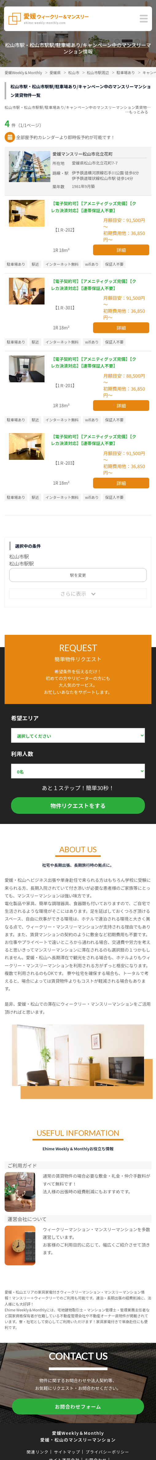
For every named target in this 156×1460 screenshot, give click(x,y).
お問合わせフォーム (78, 1406)
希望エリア (25, 718)
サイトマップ (67, 1452)
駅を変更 (78, 575)
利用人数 (22, 754)
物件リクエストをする (78, 806)
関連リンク (38, 1452)
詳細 (121, 250)
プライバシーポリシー (107, 1452)
